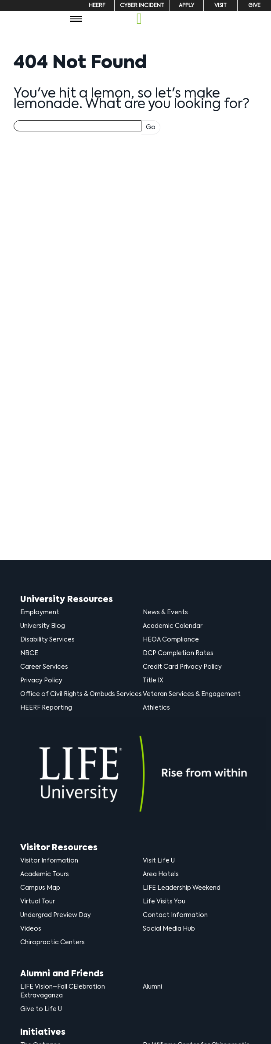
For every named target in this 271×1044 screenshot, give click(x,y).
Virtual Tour (37, 902)
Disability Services (47, 640)
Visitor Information (49, 861)
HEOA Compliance (171, 640)
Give (254, 5)
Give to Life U (41, 1009)
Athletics (156, 708)
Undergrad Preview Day (55, 915)
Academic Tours (44, 874)
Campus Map (40, 888)
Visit (220, 5)
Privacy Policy (41, 681)
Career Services (44, 667)
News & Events (165, 612)
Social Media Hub (169, 929)
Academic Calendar (172, 626)
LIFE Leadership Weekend (181, 888)
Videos (30, 929)
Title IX (153, 681)
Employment (39, 612)
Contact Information (175, 915)
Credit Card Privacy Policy (182, 667)
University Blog (42, 626)
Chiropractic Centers (52, 942)
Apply (186, 5)
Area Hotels (161, 874)
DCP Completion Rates (178, 653)
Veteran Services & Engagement (192, 694)
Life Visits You (164, 902)
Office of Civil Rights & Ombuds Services (81, 694)
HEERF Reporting (46, 708)
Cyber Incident (142, 5)
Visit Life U (159, 861)
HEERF (97, 5)
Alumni (152, 987)
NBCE (29, 653)
